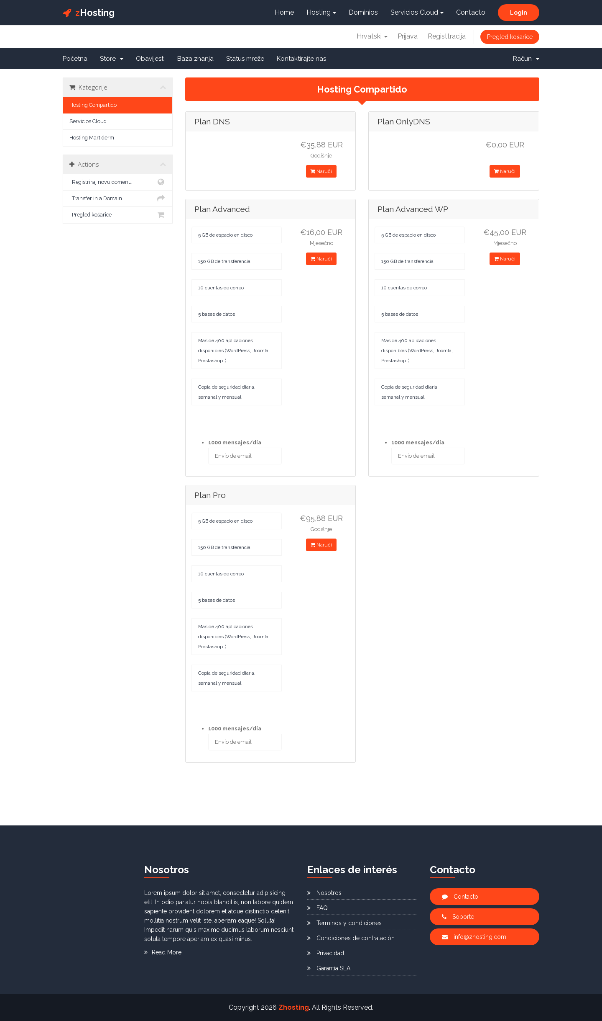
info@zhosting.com (474, 936)
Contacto (470, 12)
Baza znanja (195, 58)
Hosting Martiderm (91, 137)
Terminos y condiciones (344, 923)
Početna (75, 58)
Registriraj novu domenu (117, 182)
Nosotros (324, 893)
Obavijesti (150, 58)
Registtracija (447, 36)
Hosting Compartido (93, 105)
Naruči (321, 171)
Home (284, 12)
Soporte (458, 916)
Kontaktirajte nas (301, 58)
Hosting (89, 12)
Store (111, 58)
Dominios (363, 12)
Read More (162, 952)
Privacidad (325, 953)
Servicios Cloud (417, 12)
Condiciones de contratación (351, 938)
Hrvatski (372, 36)
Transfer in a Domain (117, 198)
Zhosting (293, 1007)
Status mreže (245, 58)
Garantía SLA (328, 968)
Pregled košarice (510, 37)
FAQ (317, 908)
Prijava (408, 36)
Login (518, 12)
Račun (526, 58)
